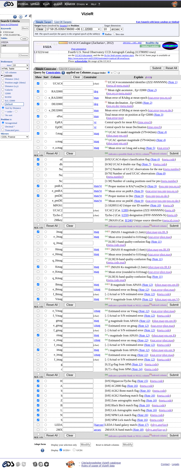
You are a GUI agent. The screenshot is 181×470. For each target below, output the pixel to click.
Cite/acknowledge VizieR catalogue (101, 462)
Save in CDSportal (9, 24)
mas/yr (98, 185)
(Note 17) (143, 424)
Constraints (55, 72)
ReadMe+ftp (152, 42)
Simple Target (44, 21)
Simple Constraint (46, 68)
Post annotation (78, 48)
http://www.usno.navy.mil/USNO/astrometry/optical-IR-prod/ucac (98, 58)
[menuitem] (8, 4)
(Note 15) (142, 380)
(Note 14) (136, 369)
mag (96, 133)
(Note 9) (152, 186)
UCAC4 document (83, 55)
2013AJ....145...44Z (132, 42)
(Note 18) (138, 429)
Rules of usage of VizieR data (98, 465)
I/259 (125, 215)
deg (96, 91)
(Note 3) (158, 114)
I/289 (125, 210)
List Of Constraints (70, 68)
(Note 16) (132, 385)
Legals (175, 464)
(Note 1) (172, 82)
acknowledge (81, 61)
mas (96, 97)
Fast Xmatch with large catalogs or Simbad (157, 21)
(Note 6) (155, 159)
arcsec (97, 429)
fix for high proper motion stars (119, 55)
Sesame (63, 25)
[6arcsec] (99, 424)
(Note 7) (146, 164)
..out (15, 45)
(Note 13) (137, 364)
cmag (97, 289)
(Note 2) (152, 90)
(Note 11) (156, 241)
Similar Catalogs (150, 46)
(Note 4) (162, 132)
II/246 (128, 220)
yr (95, 122)
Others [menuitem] (81, 4)
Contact (165, 464)
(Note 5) (150, 148)
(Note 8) (161, 173)
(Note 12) (147, 284)
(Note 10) (155, 205)
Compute (8, 75)
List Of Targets (63, 21)
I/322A (15, 42)
